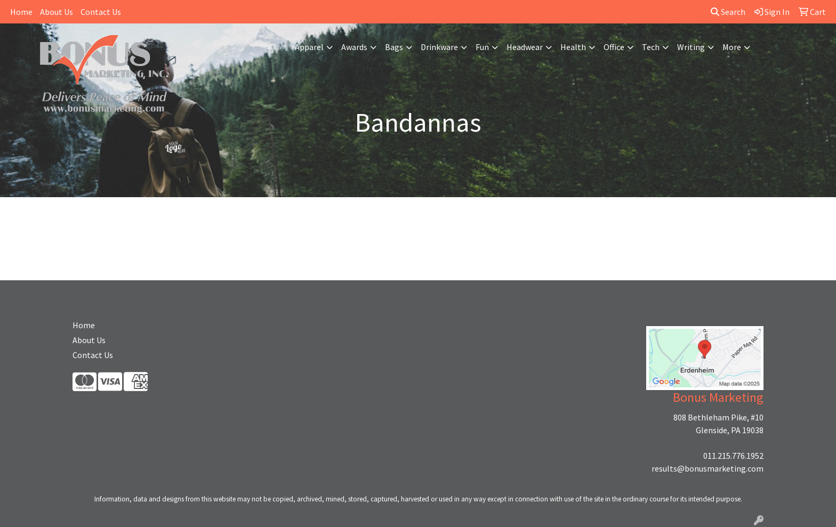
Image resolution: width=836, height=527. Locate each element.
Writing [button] (691, 47)
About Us (56, 11)
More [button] (731, 47)
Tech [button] (651, 47)
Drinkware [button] (439, 47)
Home (21, 11)
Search (728, 11)
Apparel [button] (309, 47)
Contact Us (101, 11)
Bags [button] (394, 47)
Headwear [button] (525, 47)
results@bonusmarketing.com (707, 468)
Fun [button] (482, 47)
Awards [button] (354, 47)
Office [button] (614, 47)
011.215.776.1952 (733, 455)
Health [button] (573, 47)
